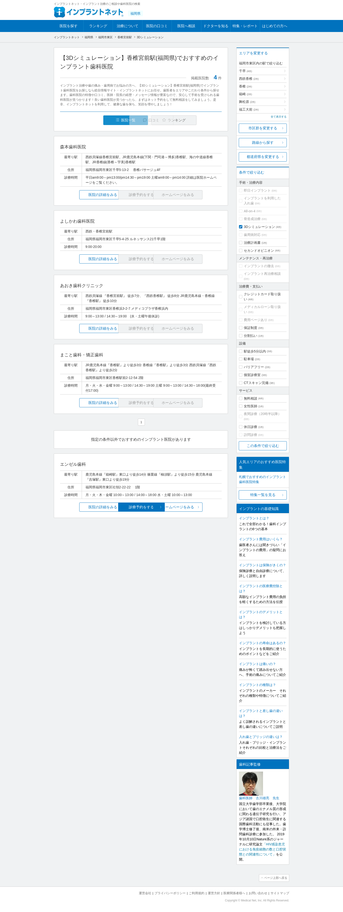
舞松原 (247, 102)
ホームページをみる (195, 507)
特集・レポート (245, 26)
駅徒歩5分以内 (255, 351)
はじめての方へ (274, 26)
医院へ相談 (186, 26)
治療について (127, 26)
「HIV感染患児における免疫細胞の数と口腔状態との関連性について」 (262, 849)
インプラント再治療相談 (262, 274)
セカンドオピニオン (259, 250)
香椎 (245, 86)
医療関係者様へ (234, 893)
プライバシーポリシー (170, 893)
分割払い (250, 336)
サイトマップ (279, 893)
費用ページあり (255, 320)
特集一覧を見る (263, 495)
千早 (245, 71)
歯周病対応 (252, 235)
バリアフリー (254, 367)
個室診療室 (252, 375)
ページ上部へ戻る (275, 878)
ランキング (98, 26)
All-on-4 (249, 211)
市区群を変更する (262, 128)
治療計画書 (252, 243)
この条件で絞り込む (263, 446)
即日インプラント (257, 190)
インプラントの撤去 (259, 266)
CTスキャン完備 (256, 383)
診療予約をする (140, 507)
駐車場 (249, 359)
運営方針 (214, 893)
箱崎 (245, 94)
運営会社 (145, 893)
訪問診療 (250, 435)
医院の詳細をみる (87, 195)
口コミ (143, 120)
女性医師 (250, 406)
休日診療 (250, 427)
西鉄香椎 (249, 79)
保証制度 (250, 328)
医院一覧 (93, 120)
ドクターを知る (215, 26)
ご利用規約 (196, 893)
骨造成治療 (252, 219)
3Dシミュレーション (259, 227)
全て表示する (279, 116)
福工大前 (249, 109)
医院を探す (69, 26)
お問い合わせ (258, 893)
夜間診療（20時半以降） (262, 414)
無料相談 (250, 398)
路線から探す (263, 142)
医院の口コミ (157, 26)
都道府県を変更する (263, 157)
